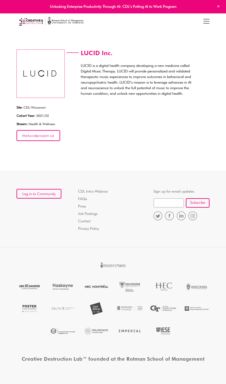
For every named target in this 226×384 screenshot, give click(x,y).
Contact (84, 221)
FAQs (82, 199)
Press (82, 206)
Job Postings (87, 214)
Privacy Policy (88, 229)
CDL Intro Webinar (93, 191)
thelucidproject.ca (38, 136)
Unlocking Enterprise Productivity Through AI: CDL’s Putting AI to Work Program (113, 7)
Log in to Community (39, 194)
